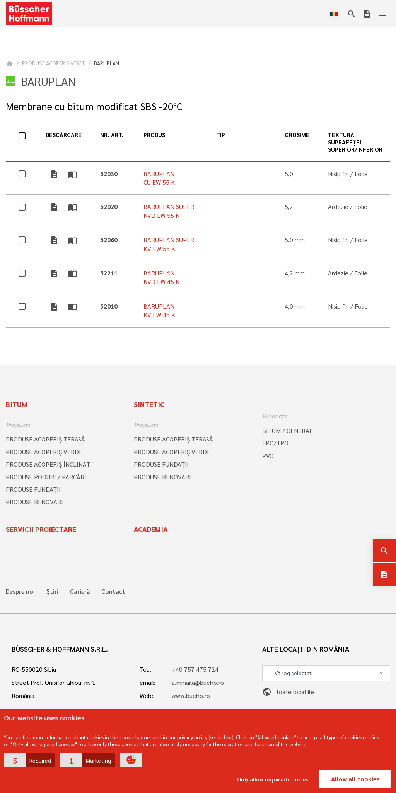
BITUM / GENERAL (287, 430)
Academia (151, 529)
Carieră (80, 591)
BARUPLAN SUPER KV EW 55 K (168, 244)
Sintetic (149, 404)
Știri (52, 591)
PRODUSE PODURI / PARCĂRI (46, 477)
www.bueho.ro (191, 695)
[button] (29, 760)
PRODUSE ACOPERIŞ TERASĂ (45, 439)
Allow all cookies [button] (355, 779)
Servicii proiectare (41, 529)
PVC (267, 456)
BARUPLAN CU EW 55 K (159, 178)
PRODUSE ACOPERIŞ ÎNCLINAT (48, 464)
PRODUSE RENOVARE (35, 502)
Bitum (16, 404)
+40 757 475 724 (195, 669)
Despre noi (20, 591)
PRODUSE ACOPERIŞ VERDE (53, 62)
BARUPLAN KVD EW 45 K (161, 277)
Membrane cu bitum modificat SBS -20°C (94, 106)
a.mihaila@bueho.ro (198, 682)
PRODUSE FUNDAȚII (33, 489)
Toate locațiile (288, 692)
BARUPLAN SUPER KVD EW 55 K (168, 210)
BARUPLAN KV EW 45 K (159, 310)
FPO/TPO (275, 443)
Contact (113, 591)
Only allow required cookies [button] (272, 779)
